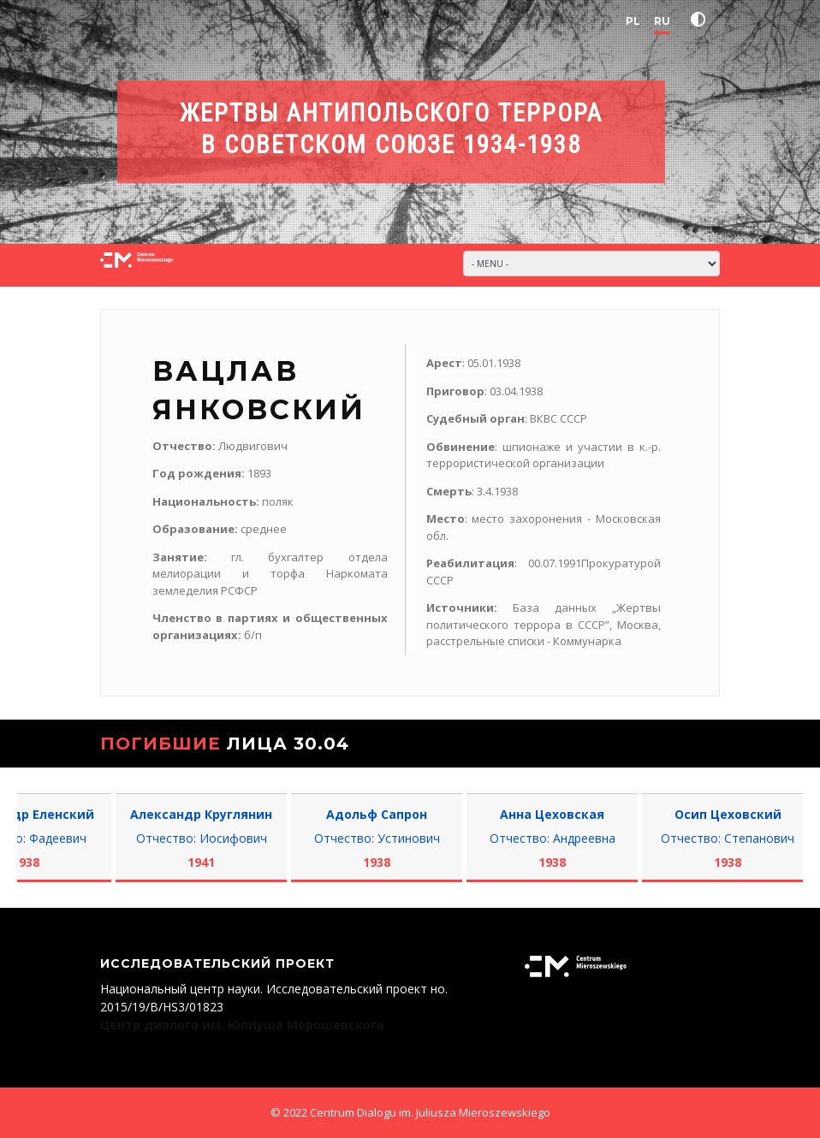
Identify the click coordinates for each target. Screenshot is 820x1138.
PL (633, 21)
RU (662, 21)
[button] (702, 20)
